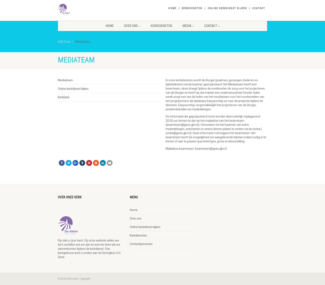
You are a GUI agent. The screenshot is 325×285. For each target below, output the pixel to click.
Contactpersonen (141, 244)
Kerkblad (63, 97)
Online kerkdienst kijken (227, 8)
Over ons (132, 26)
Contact (258, 8)
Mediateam (65, 80)
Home (172, 8)
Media (188, 26)
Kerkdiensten (192, 8)
